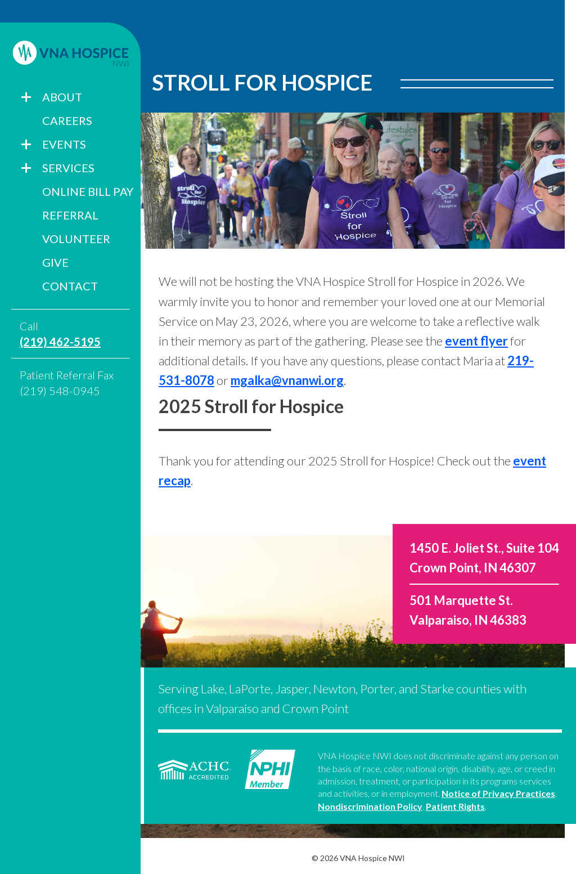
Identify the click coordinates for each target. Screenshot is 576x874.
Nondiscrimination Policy (370, 806)
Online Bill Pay (87, 191)
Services (68, 167)
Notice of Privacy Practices (498, 793)
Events (64, 144)
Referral (70, 215)
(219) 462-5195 (60, 341)
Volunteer (76, 238)
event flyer (476, 340)
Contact (70, 286)
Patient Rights (455, 806)
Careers (67, 120)
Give (55, 262)
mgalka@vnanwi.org (287, 380)
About (62, 97)
